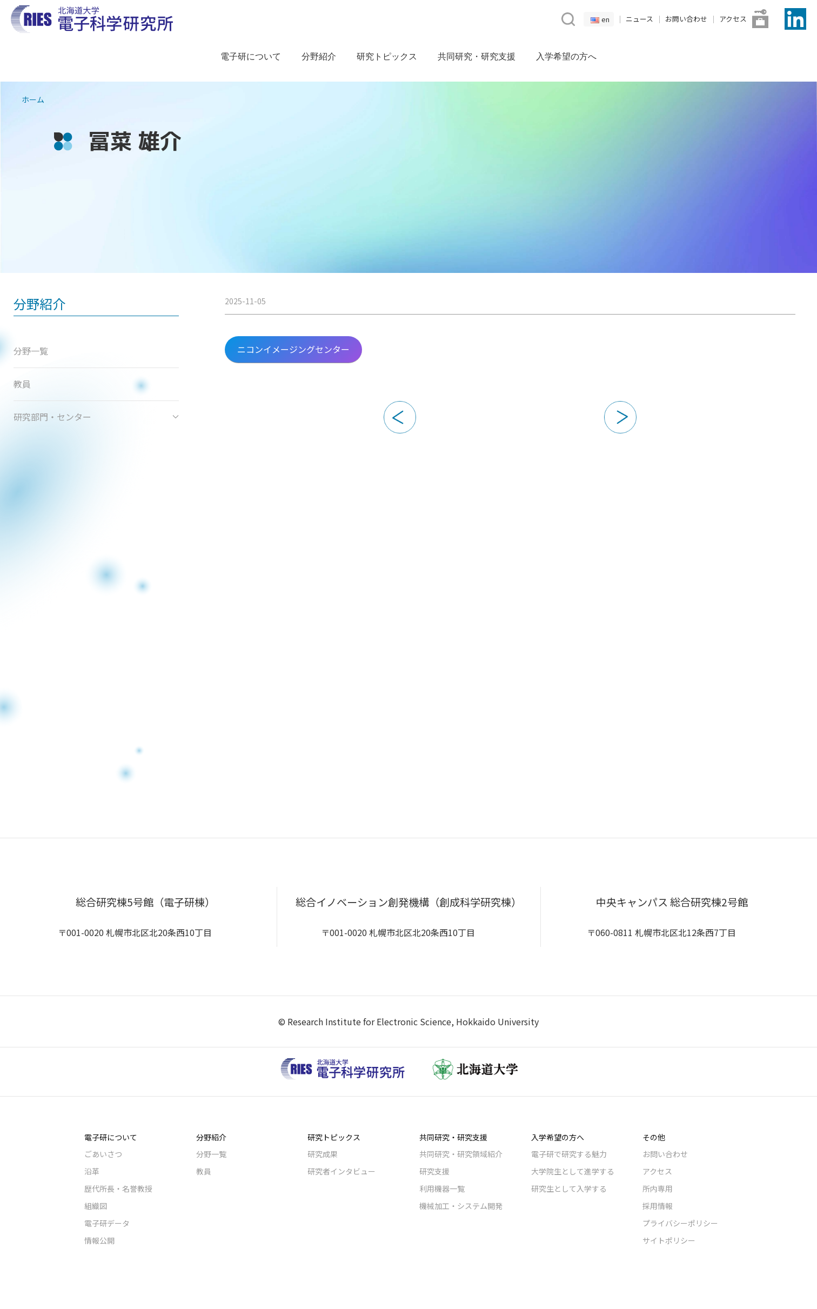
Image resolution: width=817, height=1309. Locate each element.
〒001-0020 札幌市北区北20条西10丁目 (135, 932)
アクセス (733, 19)
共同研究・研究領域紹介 (461, 1153)
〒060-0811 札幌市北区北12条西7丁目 (661, 932)
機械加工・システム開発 (461, 1205)
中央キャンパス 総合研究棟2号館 (672, 902)
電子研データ (107, 1223)
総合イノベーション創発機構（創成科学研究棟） (408, 902)
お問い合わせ (686, 19)
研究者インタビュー (341, 1171)
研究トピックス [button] (387, 56)
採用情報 (657, 1205)
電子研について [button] (250, 56)
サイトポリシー (668, 1240)
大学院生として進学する (572, 1171)
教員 (203, 1171)
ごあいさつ (103, 1153)
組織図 (95, 1205)
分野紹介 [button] (319, 56)
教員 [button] (22, 383)
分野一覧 (211, 1153)
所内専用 (657, 1188)
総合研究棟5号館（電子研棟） (145, 902)
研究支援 (434, 1171)
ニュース (639, 19)
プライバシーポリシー (680, 1223)
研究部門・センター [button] (96, 416)
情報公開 (99, 1240)
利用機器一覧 (442, 1188)
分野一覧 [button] (31, 350)
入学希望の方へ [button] (566, 56)
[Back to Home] (92, 19)
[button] (567, 17)
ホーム (33, 99)
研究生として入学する (569, 1188)
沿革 (91, 1171)
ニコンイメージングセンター (293, 349)
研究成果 (322, 1153)
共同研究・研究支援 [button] (476, 56)
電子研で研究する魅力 (569, 1153)
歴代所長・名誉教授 (118, 1188)
